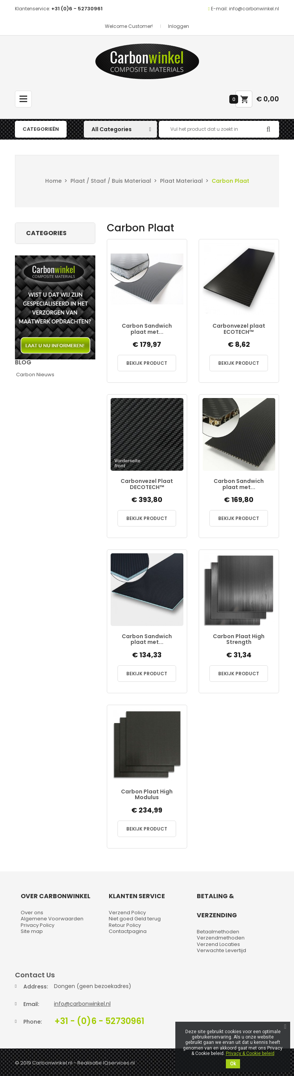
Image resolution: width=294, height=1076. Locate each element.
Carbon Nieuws (35, 374)
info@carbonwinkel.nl (82, 1004)
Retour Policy (125, 925)
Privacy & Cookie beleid (250, 1053)
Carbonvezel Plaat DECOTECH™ (147, 484)
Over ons (32, 912)
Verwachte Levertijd (221, 950)
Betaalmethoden (218, 931)
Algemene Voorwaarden (52, 918)
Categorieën (41, 129)
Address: (35, 986)
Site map (32, 931)
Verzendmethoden (221, 937)
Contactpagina (128, 931)
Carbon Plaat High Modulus (147, 795)
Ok (233, 1063)
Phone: (32, 1022)
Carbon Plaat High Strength (239, 639)
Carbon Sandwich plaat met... (147, 329)
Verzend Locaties (218, 944)
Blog (23, 362)
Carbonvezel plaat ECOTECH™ (238, 329)
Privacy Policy (37, 925)
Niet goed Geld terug (135, 918)
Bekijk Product (146, 363)
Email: (31, 1004)
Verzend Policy (127, 912)
